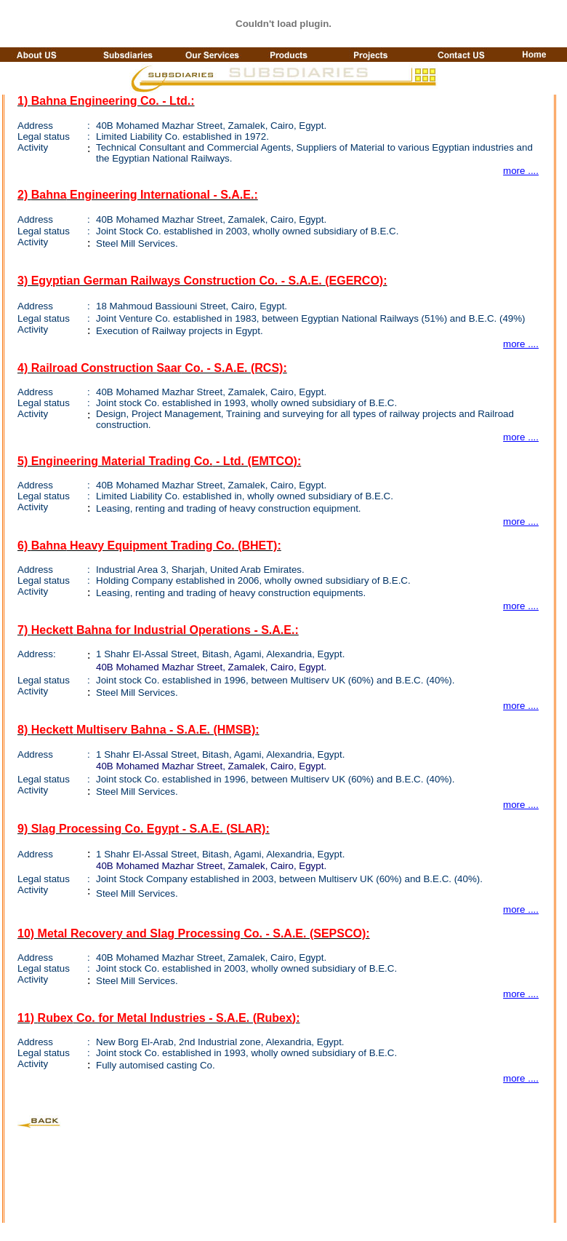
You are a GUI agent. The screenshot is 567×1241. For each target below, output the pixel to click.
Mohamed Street (169, 125)
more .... (521, 170)
